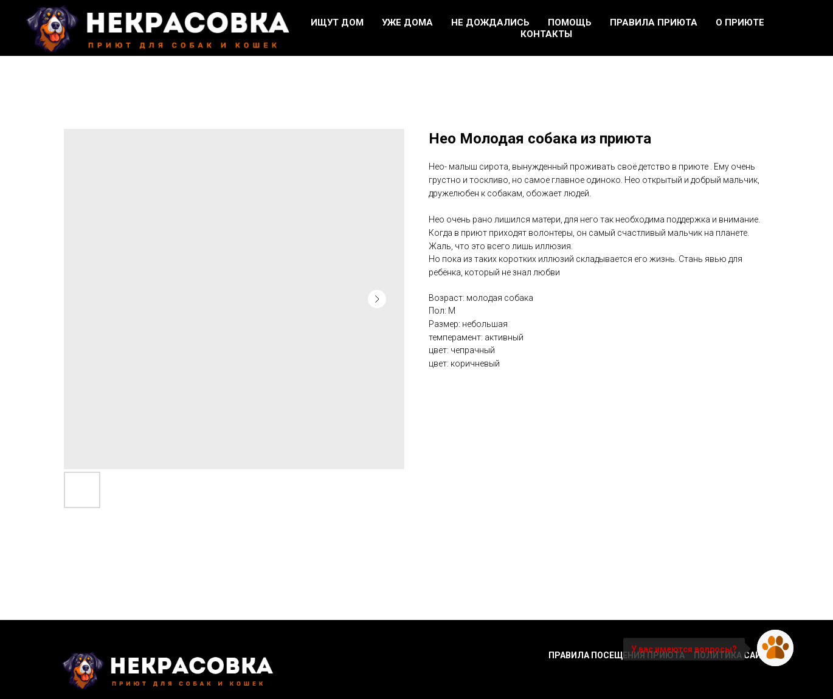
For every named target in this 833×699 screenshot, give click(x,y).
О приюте (740, 22)
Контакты (546, 34)
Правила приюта (653, 22)
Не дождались (490, 22)
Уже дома (407, 22)
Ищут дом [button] (337, 22)
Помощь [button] (570, 22)
